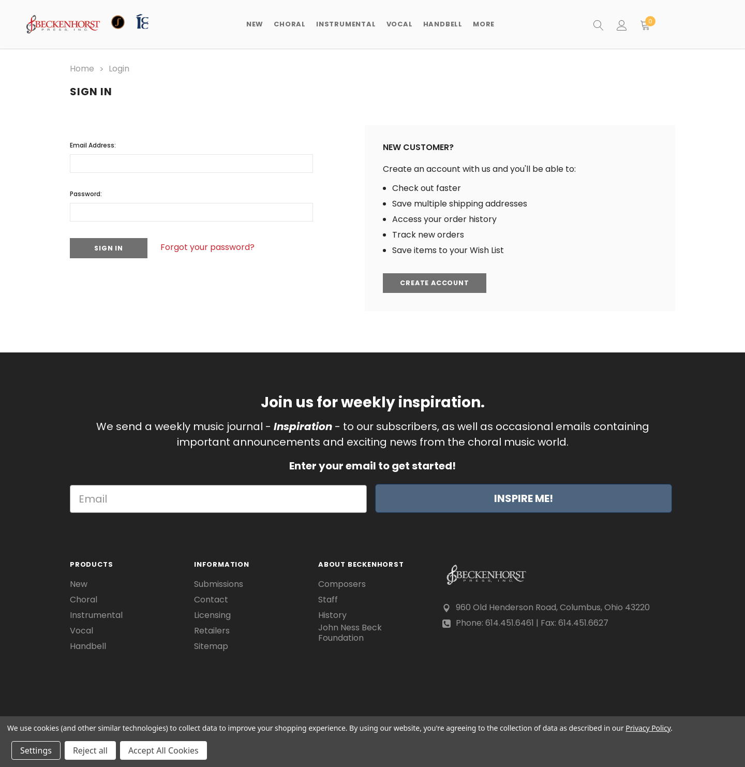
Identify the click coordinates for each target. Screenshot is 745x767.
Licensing (212, 615)
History (332, 615)
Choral (83, 599)
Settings (36, 750)
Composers (342, 584)
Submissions (218, 584)
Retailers (212, 630)
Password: (86, 192)
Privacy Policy (648, 728)
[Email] (218, 499)
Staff (328, 599)
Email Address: (93, 144)
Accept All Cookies (163, 750)
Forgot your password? (212, 247)
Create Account (436, 283)
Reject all (90, 750)
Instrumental (96, 615)
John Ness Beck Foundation (350, 633)
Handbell (88, 646)
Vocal (81, 630)
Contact (211, 599)
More (484, 24)
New (254, 24)
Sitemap (211, 646)
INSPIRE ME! (523, 498)
